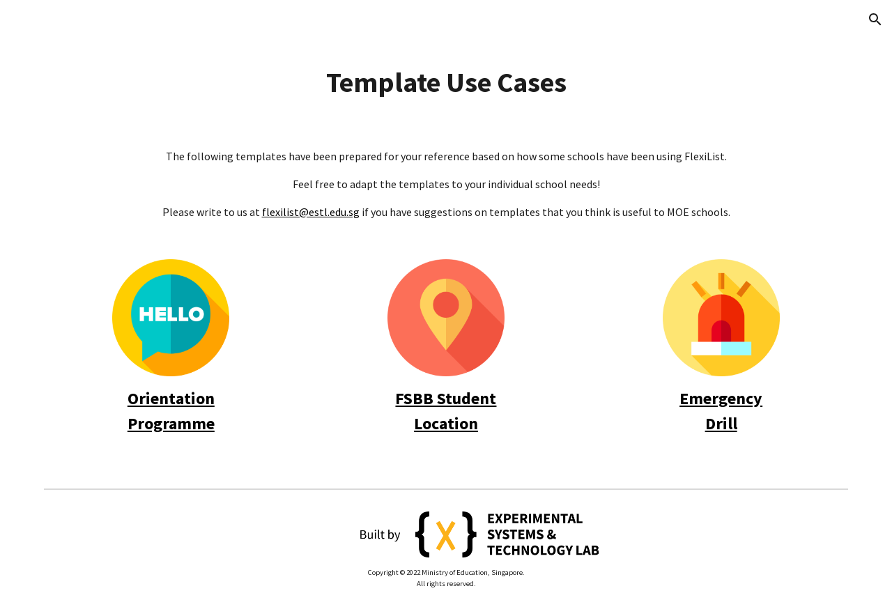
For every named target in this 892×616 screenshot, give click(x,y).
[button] (875, 19)
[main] (446, 82)
